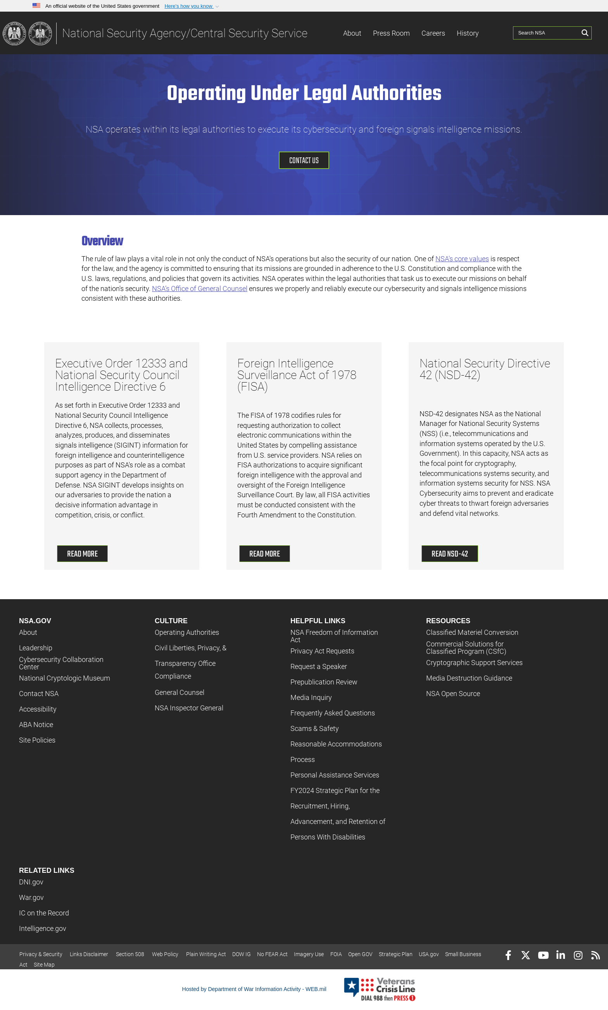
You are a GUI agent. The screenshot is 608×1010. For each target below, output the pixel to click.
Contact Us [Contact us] (304, 160)
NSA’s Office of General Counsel (199, 288)
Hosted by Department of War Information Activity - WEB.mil (254, 989)
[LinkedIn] (560, 956)
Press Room (391, 33)
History (468, 33)
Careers (433, 33)
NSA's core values (462, 259)
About (352, 33)
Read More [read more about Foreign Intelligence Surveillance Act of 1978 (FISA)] (264, 554)
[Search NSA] (546, 33)
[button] (192, 6)
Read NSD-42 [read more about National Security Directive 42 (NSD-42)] (450, 554)
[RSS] (595, 956)
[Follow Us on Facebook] (508, 956)
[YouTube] (543, 956)
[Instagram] (578, 956)
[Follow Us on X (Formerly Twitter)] (525, 956)
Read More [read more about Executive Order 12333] (82, 554)
